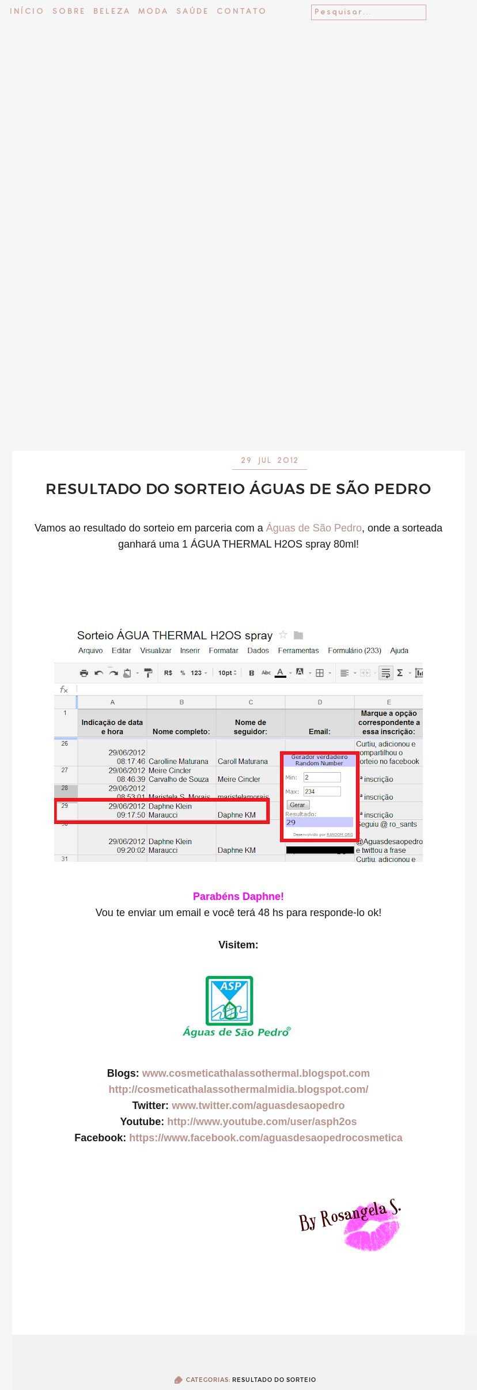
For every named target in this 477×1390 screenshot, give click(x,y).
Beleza (112, 12)
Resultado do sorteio (274, 1380)
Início (27, 12)
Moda (153, 12)
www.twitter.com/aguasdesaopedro (258, 1105)
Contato (242, 12)
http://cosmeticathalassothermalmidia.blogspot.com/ (238, 1089)
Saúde (192, 12)
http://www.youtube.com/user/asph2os (262, 1121)
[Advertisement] (239, 338)
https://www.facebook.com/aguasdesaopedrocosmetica (265, 1138)
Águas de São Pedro (314, 528)
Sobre (69, 12)
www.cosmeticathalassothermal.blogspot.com (256, 1073)
